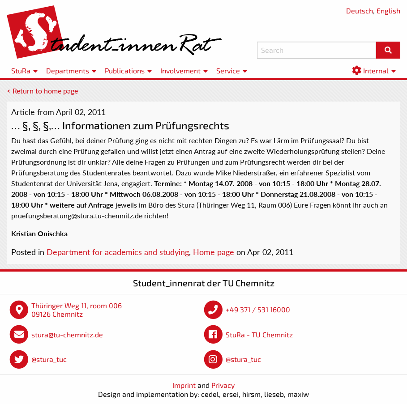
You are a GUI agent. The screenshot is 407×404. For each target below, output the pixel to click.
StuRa (20, 70)
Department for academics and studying (118, 252)
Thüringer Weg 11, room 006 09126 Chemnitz (76, 310)
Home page (213, 252)
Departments (67, 70)
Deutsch (359, 10)
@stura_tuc (49, 359)
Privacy (223, 385)
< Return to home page (42, 90)
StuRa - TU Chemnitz (259, 334)
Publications (125, 70)
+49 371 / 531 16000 (258, 309)
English (388, 10)
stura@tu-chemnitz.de (67, 334)
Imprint (184, 385)
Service (228, 70)
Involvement (180, 70)
